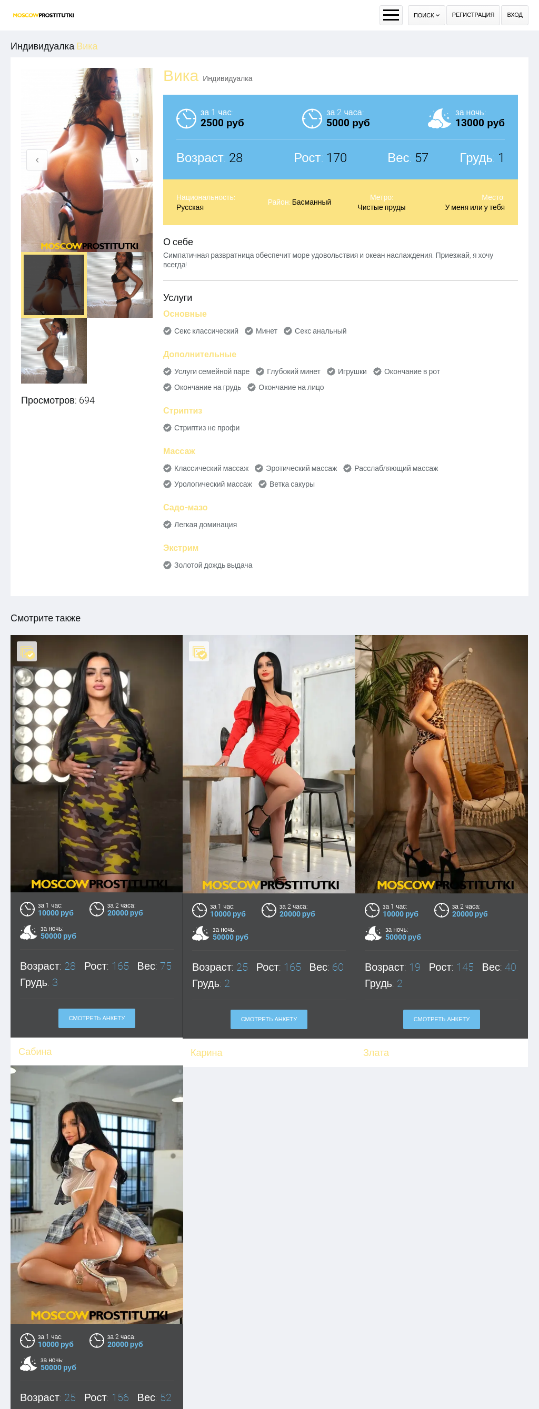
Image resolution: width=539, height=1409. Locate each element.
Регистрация (473, 15)
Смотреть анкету (269, 1019)
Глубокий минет (294, 371)
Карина (207, 1052)
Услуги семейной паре (211, 371)
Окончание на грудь (207, 387)
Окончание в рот (412, 371)
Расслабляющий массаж (396, 468)
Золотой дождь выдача (213, 565)
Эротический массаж (301, 468)
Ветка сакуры (292, 484)
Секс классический (206, 331)
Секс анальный (321, 331)
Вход (515, 15)
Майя (30, 1400)
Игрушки (352, 371)
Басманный (312, 202)
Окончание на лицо (291, 387)
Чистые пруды (381, 207)
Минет (266, 331)
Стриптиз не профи (206, 428)
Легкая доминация (205, 524)
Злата (376, 1052)
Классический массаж (211, 468)
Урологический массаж (213, 484)
